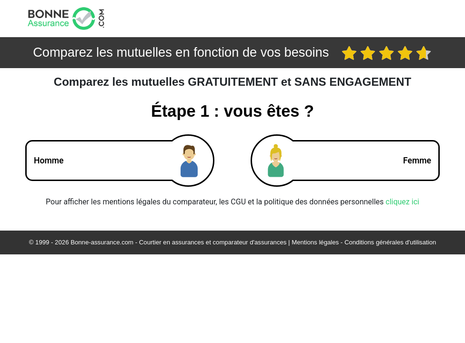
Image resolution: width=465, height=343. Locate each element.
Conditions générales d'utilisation (390, 242)
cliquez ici (402, 201)
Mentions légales (315, 242)
